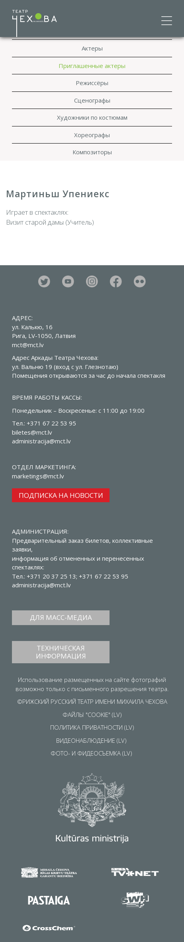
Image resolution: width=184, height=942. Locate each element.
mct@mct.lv (28, 345)
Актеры (92, 48)
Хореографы (92, 135)
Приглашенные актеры (92, 66)
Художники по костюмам (92, 117)
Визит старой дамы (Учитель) (50, 222)
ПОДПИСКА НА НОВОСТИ (61, 495)
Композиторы (92, 152)
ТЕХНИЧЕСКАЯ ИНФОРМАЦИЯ (61, 651)
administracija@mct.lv (41, 585)
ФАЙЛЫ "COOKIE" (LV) (92, 715)
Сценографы (92, 100)
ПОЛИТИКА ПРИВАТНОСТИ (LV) (92, 727)
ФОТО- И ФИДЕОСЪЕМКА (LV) (91, 753)
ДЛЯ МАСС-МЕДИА (61, 617)
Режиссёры (92, 83)
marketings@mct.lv (38, 476)
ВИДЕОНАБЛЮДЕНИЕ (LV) (91, 740)
